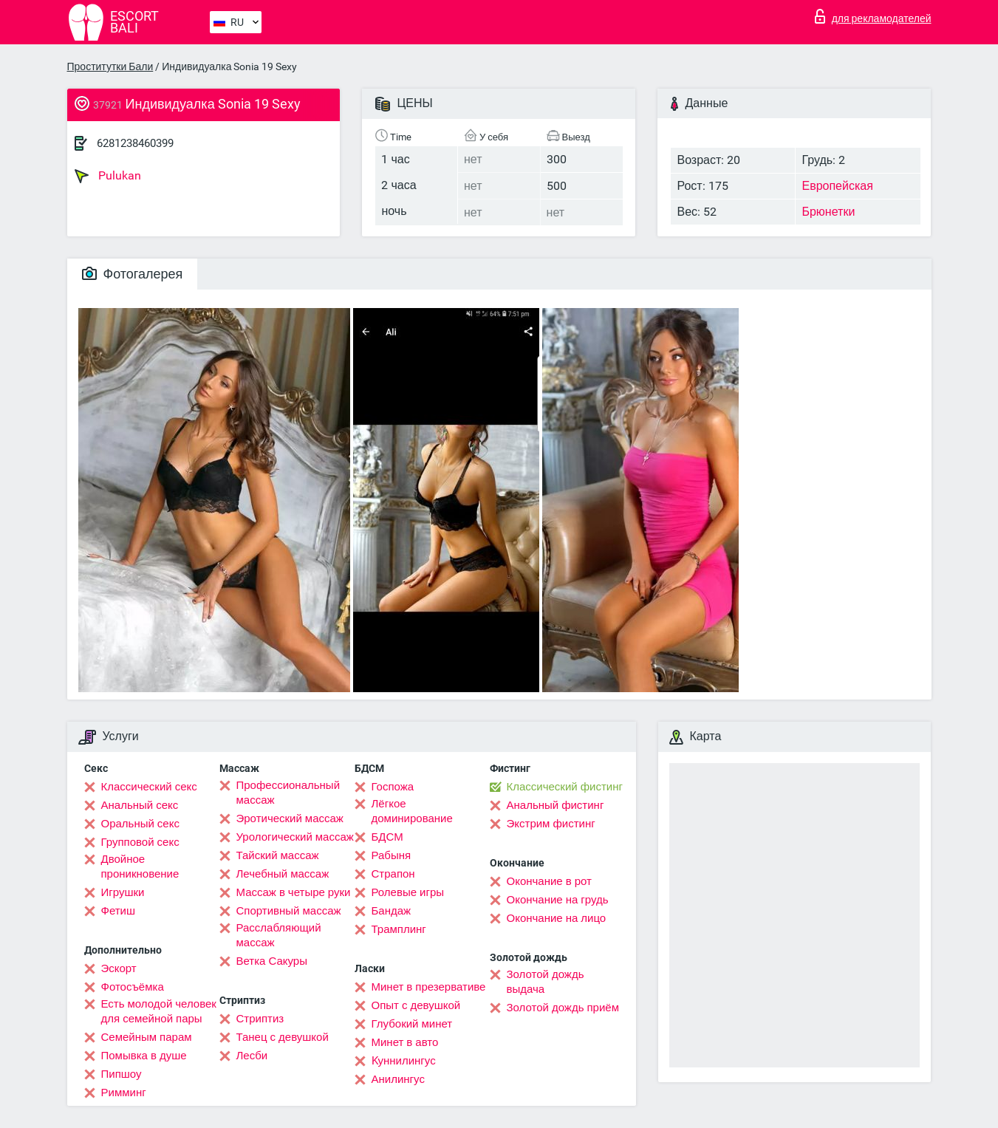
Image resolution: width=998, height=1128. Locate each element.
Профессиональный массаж (288, 793)
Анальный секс (140, 805)
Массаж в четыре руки (293, 892)
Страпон (393, 874)
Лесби (252, 1055)
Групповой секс (140, 842)
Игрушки (123, 892)
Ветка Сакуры (271, 961)
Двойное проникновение (140, 866)
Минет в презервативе (429, 987)
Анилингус (398, 1079)
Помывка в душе (144, 1055)
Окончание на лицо (556, 918)
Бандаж (391, 910)
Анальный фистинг (555, 805)
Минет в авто (405, 1042)
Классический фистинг (565, 786)
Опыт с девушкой (416, 1005)
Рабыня (391, 855)
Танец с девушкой (282, 1037)
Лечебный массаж (282, 874)
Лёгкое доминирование (412, 811)
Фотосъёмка (132, 987)
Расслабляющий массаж (278, 935)
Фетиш (118, 910)
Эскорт (119, 968)
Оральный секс (140, 823)
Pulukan (108, 175)
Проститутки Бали (110, 66)
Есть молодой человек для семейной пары (158, 1011)
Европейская (837, 186)
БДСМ (387, 837)
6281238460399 (135, 143)
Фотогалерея (132, 273)
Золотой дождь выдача (545, 982)
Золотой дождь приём (563, 1007)
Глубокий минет (412, 1023)
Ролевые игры (408, 892)
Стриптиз (260, 1018)
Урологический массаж (295, 837)
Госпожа (393, 786)
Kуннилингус (404, 1060)
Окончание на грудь (558, 899)
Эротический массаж (290, 818)
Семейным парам (146, 1037)
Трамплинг (399, 929)
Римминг (123, 1092)
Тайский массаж (277, 855)
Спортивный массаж (288, 910)
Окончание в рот (549, 881)
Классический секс (149, 786)
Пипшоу (121, 1074)
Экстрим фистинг (551, 823)
